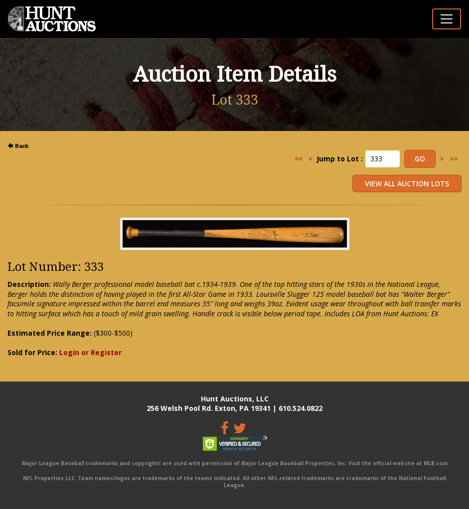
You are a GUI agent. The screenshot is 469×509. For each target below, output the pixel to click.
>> (454, 158)
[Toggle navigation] (446, 18)
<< (299, 158)
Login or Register (90, 352)
